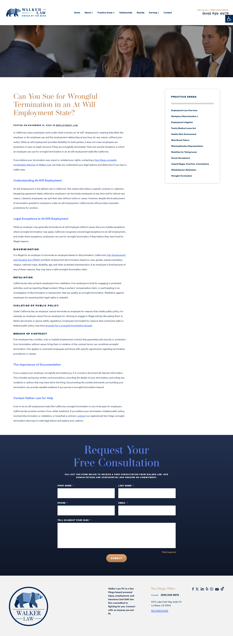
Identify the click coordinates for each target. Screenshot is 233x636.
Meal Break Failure (180, 139)
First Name (66, 485)
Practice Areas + (106, 12)
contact (81, 416)
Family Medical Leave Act (183, 128)
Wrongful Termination (181, 175)
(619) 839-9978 (215, 14)
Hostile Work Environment (183, 134)
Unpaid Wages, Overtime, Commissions (190, 163)
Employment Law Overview (184, 110)
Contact (168, 12)
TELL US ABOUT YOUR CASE (74, 520)
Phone (155, 595)
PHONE (63, 502)
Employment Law (67, 125)
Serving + (154, 12)
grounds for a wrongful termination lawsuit (68, 325)
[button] (229, 19)
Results (140, 12)
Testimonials (125, 12)
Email (123, 502)
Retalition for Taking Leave (184, 151)
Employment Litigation (182, 122)
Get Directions (159, 610)
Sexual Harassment (180, 157)
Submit (116, 558)
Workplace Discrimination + (184, 116)
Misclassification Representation (187, 145)
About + (89, 12)
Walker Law (45, 164)
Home (77, 12)
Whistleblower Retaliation (183, 169)
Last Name (126, 485)
